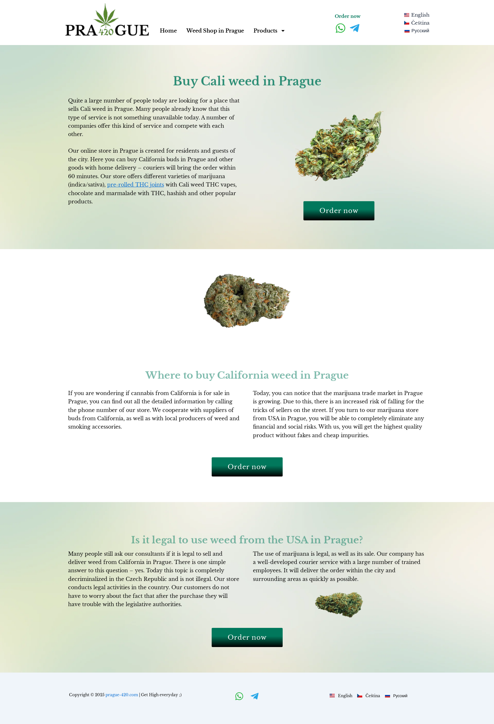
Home (168, 30)
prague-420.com (122, 694)
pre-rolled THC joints (135, 184)
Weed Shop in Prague (215, 30)
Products (270, 30)
